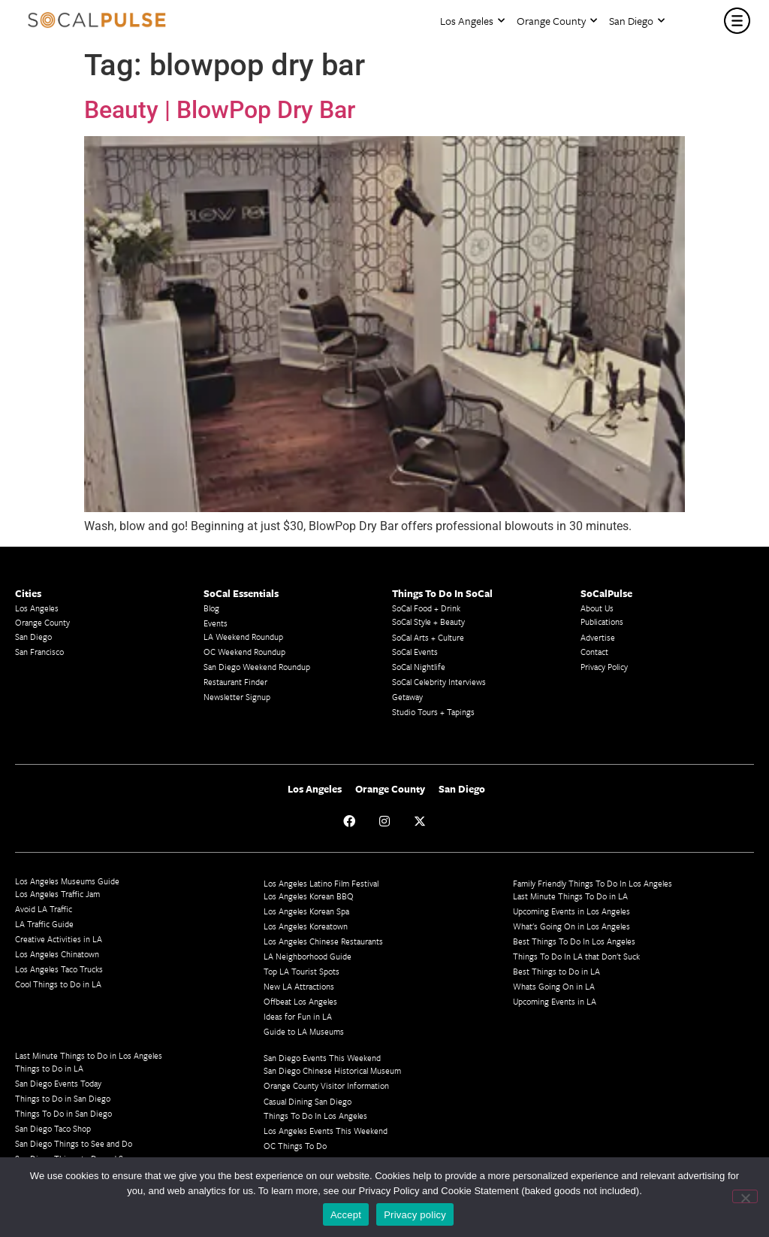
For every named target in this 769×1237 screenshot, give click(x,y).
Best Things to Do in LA (556, 971)
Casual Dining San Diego (307, 1101)
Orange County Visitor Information (326, 1085)
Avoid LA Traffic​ (43, 908)
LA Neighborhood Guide (307, 956)
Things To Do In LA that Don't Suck (576, 956)
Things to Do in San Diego (62, 1098)
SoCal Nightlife (418, 666)
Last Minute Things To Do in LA (570, 896)
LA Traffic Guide (44, 923)
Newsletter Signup (237, 696)
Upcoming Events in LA (554, 1001)
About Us (597, 608)
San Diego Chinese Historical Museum (332, 1070)
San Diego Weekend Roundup (257, 666)
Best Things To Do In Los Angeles (574, 941)
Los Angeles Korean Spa (306, 911)
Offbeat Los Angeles (300, 1001)
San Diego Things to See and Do (73, 1143)
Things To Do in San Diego (63, 1113)
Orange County (557, 20)
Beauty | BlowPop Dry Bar (219, 110)
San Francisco (39, 651)
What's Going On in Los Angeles (571, 926)
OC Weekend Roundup (244, 651)
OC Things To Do (295, 1145)
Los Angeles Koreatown (306, 926)
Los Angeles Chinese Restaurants (323, 941)
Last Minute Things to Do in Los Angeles (88, 1055)
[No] (745, 1196)
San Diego (637, 20)
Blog (211, 608)
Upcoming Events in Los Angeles (571, 911)
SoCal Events (415, 651)
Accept (345, 1214)
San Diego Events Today (58, 1083)
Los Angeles (472, 20)
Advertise (598, 637)
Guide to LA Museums (304, 1031)
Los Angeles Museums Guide (67, 881)
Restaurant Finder (235, 681)
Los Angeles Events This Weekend (326, 1130)
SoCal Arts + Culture (428, 637)
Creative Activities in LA (58, 938)
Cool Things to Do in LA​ (58, 984)
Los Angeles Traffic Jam (57, 893)
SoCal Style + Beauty (428, 621)
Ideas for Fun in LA (298, 1016)
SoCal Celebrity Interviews (439, 681)
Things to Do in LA (49, 1068)
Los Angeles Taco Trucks (59, 969)
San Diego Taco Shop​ (53, 1128)
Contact (594, 651)
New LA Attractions (299, 986)
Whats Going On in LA (554, 986)
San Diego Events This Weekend (322, 1057)
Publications (602, 621)
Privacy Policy (604, 666)
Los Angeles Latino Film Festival (321, 883)
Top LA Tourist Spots (301, 971)
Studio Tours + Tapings (433, 711)
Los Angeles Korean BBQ (309, 896)
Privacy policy (415, 1214)
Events (216, 623)
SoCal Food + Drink (426, 608)
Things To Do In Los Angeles (315, 1115)
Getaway (407, 696)
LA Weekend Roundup (243, 636)
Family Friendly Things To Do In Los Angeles (592, 883)
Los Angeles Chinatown (57, 953)
